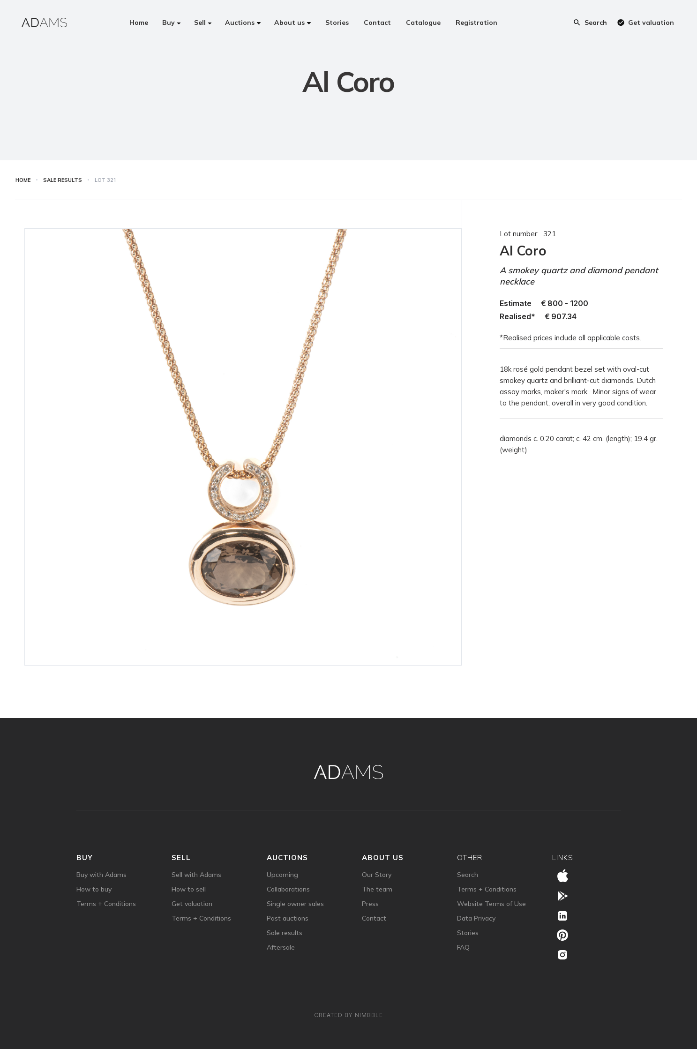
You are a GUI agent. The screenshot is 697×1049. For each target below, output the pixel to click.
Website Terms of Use (491, 903)
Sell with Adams (196, 874)
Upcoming (282, 874)
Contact (374, 918)
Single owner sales (295, 903)
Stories (468, 933)
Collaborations (288, 889)
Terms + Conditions (106, 903)
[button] (171, 22)
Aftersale (281, 947)
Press (370, 903)
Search (467, 874)
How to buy (94, 889)
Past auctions (287, 918)
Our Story (376, 874)
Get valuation (192, 903)
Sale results (284, 933)
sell (181, 857)
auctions (287, 857)
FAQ (463, 947)
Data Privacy (476, 918)
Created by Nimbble (348, 1015)
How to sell (189, 889)
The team (377, 889)
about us (383, 857)
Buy (84, 857)
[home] (44, 22)
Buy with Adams (101, 874)
